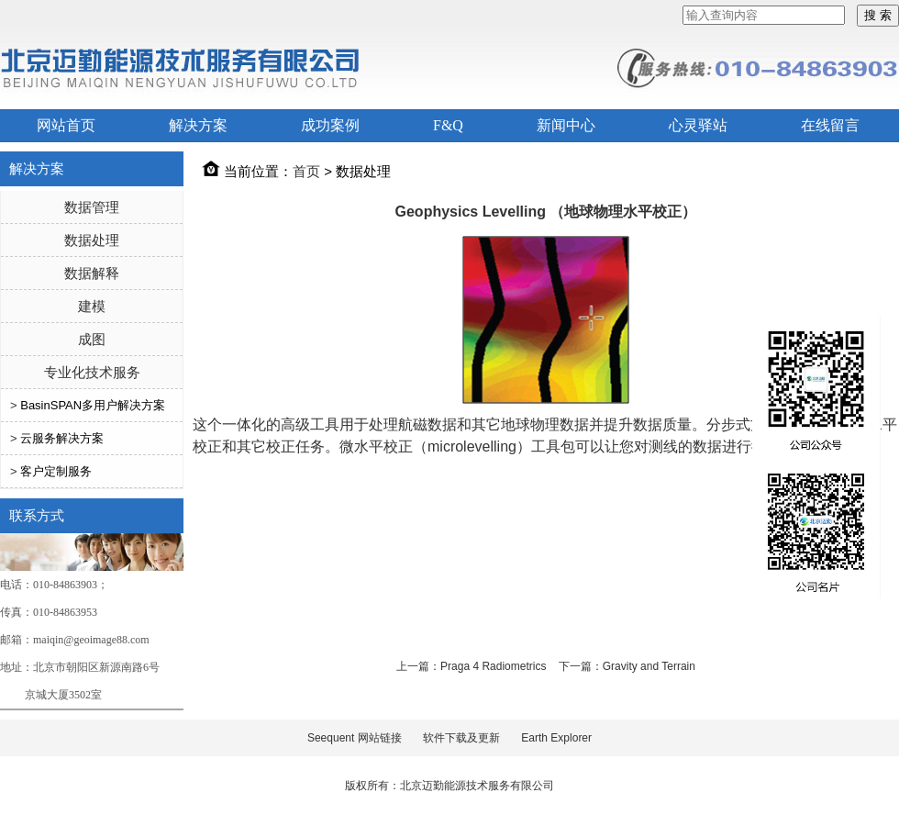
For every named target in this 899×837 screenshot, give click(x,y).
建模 (91, 306)
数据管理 (91, 207)
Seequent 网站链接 (354, 737)
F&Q (448, 125)
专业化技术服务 (92, 372)
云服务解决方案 (62, 438)
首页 (306, 171)
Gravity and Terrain (649, 666)
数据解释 (91, 273)
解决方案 (198, 125)
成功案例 (330, 125)
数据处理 (91, 240)
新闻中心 (566, 125)
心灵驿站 (698, 125)
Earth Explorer (556, 737)
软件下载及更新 (461, 737)
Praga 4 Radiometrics (493, 666)
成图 (91, 339)
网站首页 (66, 125)
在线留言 (830, 125)
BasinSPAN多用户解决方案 (92, 405)
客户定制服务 (56, 471)
